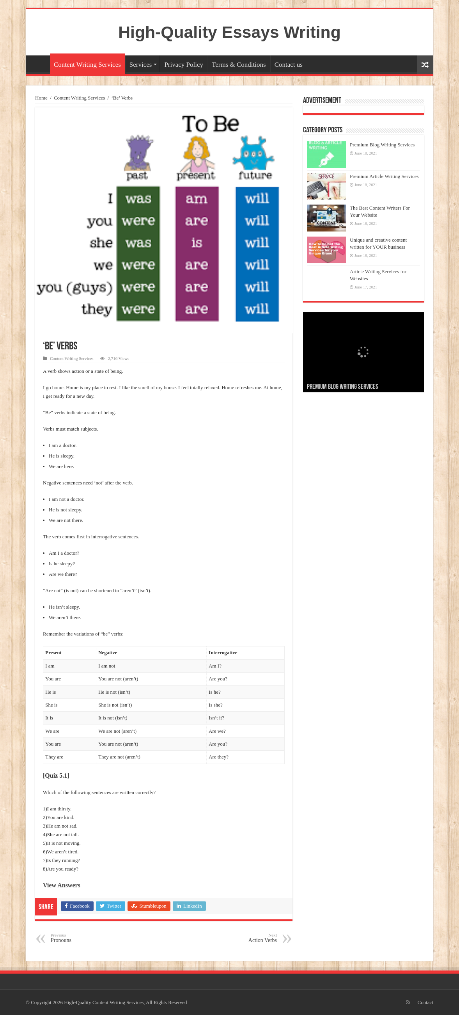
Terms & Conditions (239, 64)
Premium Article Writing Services (384, 176)
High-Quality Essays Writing (229, 32)
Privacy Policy (183, 64)
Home (40, 63)
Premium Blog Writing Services (382, 145)
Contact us (289, 64)
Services (140, 64)
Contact (425, 1002)
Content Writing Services (87, 64)
